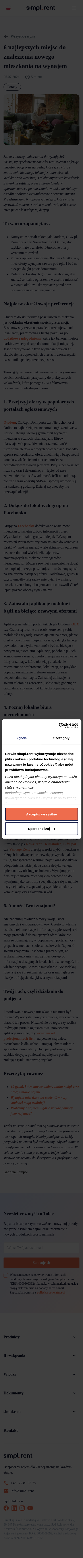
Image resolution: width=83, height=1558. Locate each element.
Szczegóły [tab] (61, 738)
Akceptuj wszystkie (41, 814)
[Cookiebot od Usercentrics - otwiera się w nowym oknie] (59, 726)
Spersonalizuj (41, 829)
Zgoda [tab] (22, 738)
